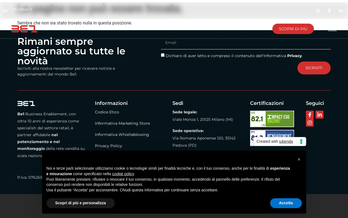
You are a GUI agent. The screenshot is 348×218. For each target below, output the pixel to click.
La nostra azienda (75, 28)
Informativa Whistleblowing (122, 134)
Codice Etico (107, 112)
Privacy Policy (108, 145)
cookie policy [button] (123, 174)
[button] (299, 159)
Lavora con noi (232, 28)
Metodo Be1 (120, 28)
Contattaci (189, 28)
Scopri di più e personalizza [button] (80, 203)
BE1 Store (155, 28)
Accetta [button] (286, 203)
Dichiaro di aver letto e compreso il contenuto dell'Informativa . (234, 55)
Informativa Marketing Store (122, 123)
